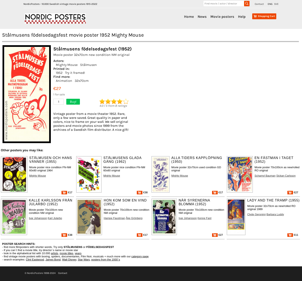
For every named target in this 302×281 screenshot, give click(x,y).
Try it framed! (75, 73)
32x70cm (82, 81)
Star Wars (84, 259)
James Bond (52, 259)
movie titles (66, 253)
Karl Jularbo (55, 218)
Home (189, 16)
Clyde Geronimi (256, 214)
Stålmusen (88, 65)
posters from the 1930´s (105, 259)
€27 (292, 192)
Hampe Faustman (114, 218)
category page (139, 256)
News (202, 16)
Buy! (73, 102)
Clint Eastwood (35, 259)
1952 (59, 73)
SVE (276, 4)
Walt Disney (69, 259)
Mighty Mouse (67, 65)
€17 (66, 192)
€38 (142, 192)
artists (54, 253)
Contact (259, 4)
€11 (292, 234)
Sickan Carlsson (286, 175)
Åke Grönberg (134, 218)
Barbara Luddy (275, 214)
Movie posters (222, 16)
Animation (64, 81)
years (78, 253)
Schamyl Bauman (265, 175)
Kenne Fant (204, 218)
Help (242, 16)
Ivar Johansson (38, 218)
